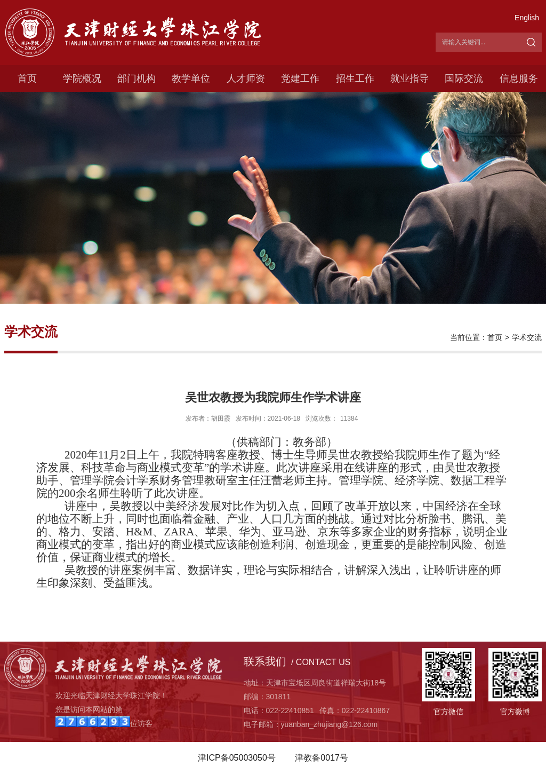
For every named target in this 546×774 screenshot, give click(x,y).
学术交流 (527, 337)
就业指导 (409, 78)
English (527, 17)
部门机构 (136, 78)
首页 (27, 78)
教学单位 (191, 78)
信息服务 (519, 78)
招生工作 (355, 78)
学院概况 (82, 78)
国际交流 (464, 78)
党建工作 (300, 78)
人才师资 (246, 78)
